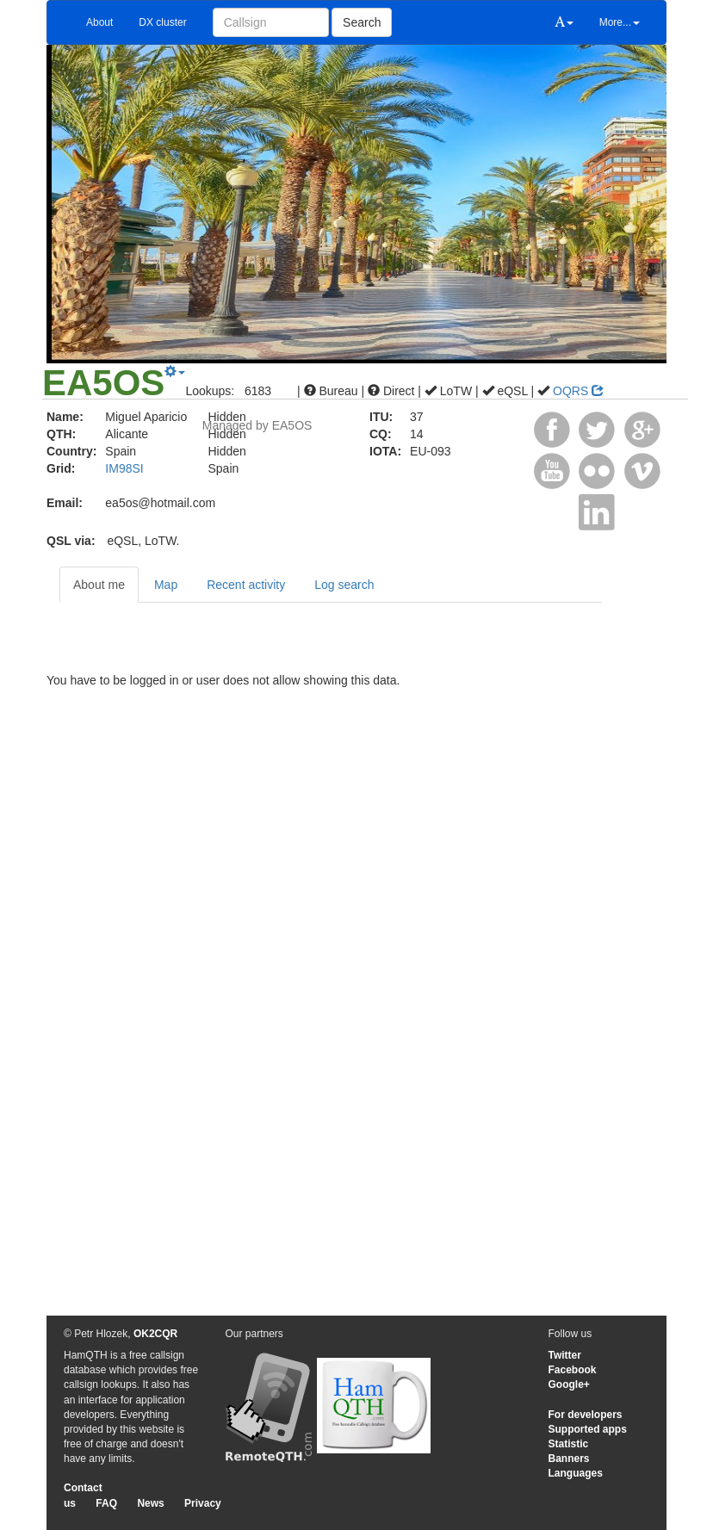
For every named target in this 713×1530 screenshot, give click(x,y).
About (99, 22)
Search (362, 22)
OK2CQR (155, 1334)
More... (619, 22)
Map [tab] (165, 585)
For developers (586, 1415)
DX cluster (162, 22)
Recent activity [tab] (246, 585)
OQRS (578, 391)
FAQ (106, 1503)
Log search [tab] (344, 585)
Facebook (573, 1370)
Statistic (569, 1444)
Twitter (565, 1355)
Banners (569, 1459)
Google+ (569, 1384)
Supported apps (588, 1429)
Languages (576, 1473)
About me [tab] (99, 585)
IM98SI (124, 468)
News (150, 1503)
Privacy (202, 1503)
